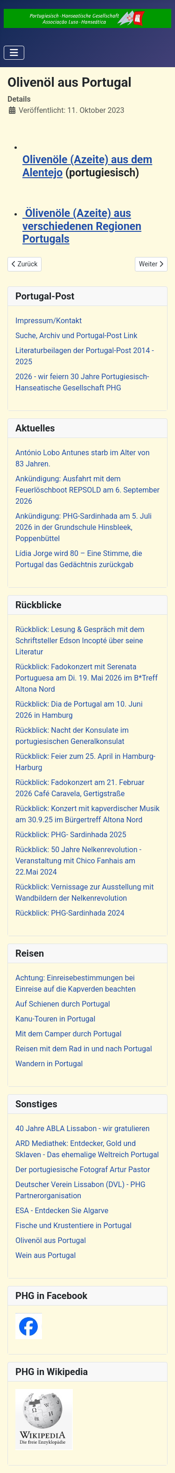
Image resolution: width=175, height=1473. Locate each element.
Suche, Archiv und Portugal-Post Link (76, 335)
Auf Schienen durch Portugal (62, 1004)
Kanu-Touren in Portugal (55, 1018)
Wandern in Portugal (49, 1063)
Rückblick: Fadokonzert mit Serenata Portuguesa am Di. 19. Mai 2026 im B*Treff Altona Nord (86, 678)
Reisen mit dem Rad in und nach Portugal (83, 1048)
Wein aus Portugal (45, 1255)
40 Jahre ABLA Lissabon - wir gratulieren (82, 1128)
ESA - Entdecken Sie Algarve (61, 1210)
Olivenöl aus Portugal (50, 1240)
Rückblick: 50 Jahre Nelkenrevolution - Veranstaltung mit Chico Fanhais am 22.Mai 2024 (78, 860)
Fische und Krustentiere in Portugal (73, 1225)
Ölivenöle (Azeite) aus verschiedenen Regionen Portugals (81, 226)
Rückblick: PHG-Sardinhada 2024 (70, 913)
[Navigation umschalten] (14, 53)
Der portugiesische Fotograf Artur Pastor (82, 1169)
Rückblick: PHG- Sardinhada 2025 (70, 834)
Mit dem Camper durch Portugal (68, 1033)
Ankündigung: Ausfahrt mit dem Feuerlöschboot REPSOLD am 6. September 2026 (87, 490)
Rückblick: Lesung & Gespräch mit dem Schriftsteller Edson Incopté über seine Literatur (79, 640)
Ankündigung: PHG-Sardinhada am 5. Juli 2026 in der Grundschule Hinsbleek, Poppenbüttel (83, 527)
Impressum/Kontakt (48, 320)
